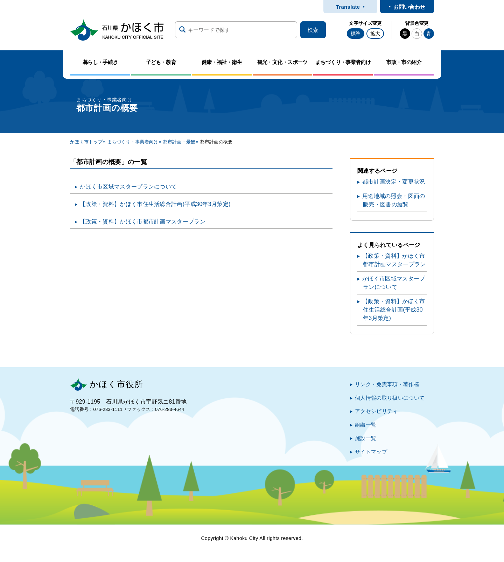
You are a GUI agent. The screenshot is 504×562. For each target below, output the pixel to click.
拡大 (375, 33)
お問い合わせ (409, 7)
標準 (355, 33)
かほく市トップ (86, 141)
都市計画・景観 (179, 141)
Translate (348, 7)
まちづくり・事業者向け (133, 141)
